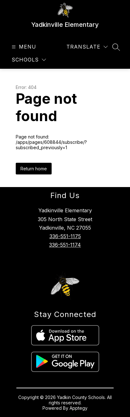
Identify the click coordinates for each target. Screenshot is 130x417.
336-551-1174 (65, 245)
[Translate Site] (87, 47)
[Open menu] (23, 47)
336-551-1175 (65, 236)
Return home (33, 168)
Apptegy (79, 408)
